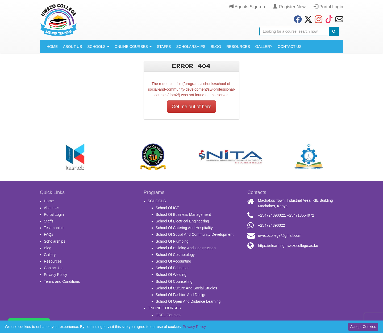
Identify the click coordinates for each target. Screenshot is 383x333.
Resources (238, 46)
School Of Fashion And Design (181, 295)
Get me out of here (191, 106)
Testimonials (54, 228)
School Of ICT (167, 208)
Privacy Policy (55, 274)
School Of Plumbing (172, 241)
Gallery (263, 46)
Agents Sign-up (247, 6)
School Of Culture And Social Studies (186, 288)
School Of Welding (171, 274)
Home (52, 46)
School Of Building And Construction (186, 248)
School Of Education (173, 268)
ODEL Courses (168, 315)
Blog (216, 46)
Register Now (289, 6)
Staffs (164, 46)
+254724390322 (271, 215)
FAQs (48, 234)
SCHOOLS (98, 46)
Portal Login (328, 6)
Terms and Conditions (62, 281)
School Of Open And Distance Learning (188, 301)
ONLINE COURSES (133, 46)
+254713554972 (300, 215)
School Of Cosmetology (175, 254)
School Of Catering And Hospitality (184, 228)
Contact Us (290, 46)
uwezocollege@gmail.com (279, 235)
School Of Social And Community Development (195, 234)
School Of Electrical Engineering (182, 221)
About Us (72, 46)
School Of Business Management (183, 214)
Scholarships (190, 46)
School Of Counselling (174, 281)
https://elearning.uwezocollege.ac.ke (288, 245)
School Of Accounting (173, 261)
